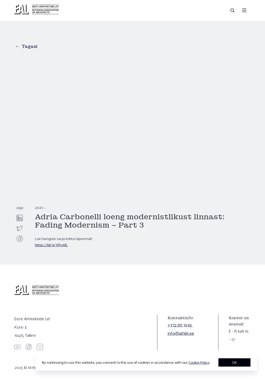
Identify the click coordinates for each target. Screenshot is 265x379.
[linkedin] (19, 218)
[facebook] (19, 239)
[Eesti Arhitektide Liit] (36, 13)
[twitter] (19, 228)
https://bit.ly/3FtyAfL (51, 245)
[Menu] (244, 10)
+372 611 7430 (180, 325)
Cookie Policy (198, 362)
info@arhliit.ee (181, 333)
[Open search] (233, 10)
